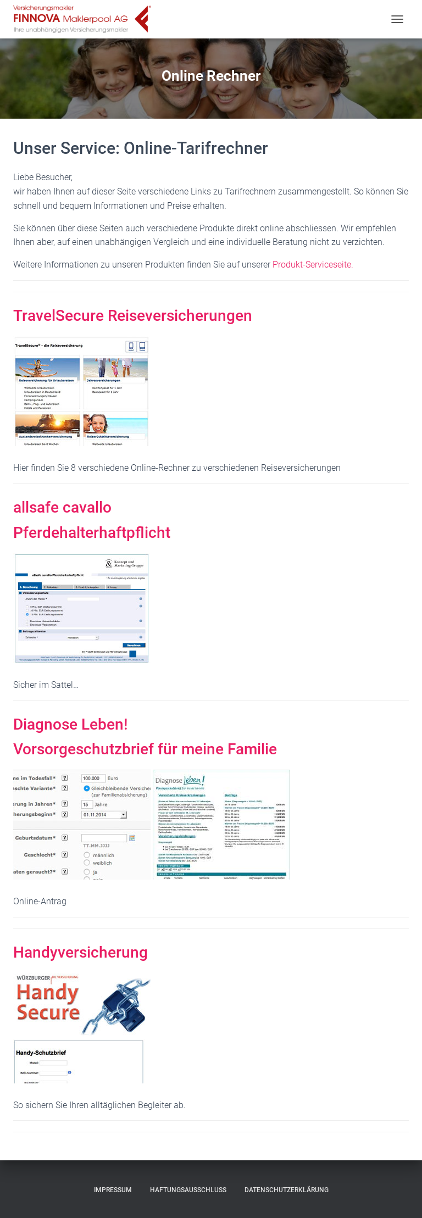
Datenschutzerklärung (287, 1190)
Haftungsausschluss (188, 1190)
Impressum (113, 1190)
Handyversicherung (80, 952)
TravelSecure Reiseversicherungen (132, 316)
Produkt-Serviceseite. (313, 264)
